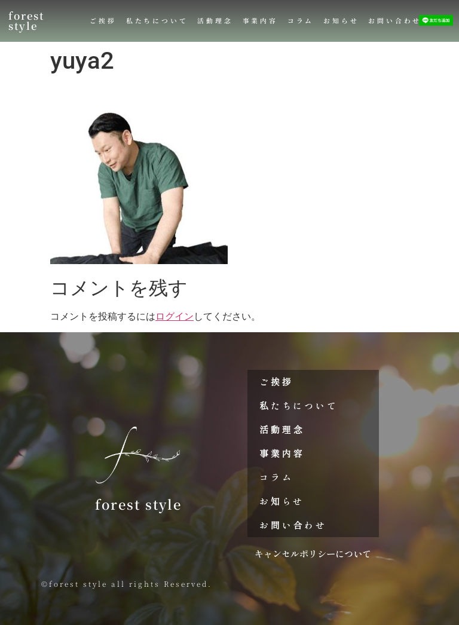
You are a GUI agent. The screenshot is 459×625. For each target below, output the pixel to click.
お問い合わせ (394, 20)
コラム (300, 20)
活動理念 (214, 20)
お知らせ (341, 20)
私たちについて (157, 20)
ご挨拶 (103, 20)
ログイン (174, 316)
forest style (26, 20)
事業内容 (260, 20)
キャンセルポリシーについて (313, 553)
